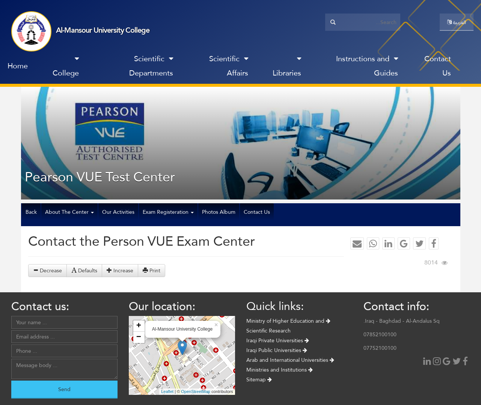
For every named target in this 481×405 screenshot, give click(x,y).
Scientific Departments (151, 65)
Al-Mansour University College (102, 30)
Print (151, 270)
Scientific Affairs (228, 65)
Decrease (47, 270)
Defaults (84, 270)
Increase (120, 270)
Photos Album (218, 212)
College (66, 67)
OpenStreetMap (195, 391)
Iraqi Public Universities (276, 350)
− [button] (138, 337)
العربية (456, 22)
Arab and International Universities (290, 360)
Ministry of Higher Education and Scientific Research (288, 325)
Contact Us (437, 65)
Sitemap (259, 379)
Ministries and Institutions (279, 370)
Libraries (287, 67)
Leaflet (167, 391)
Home (18, 66)
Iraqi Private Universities (277, 340)
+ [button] (138, 326)
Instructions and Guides (367, 65)
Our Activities (118, 212)
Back (31, 212)
